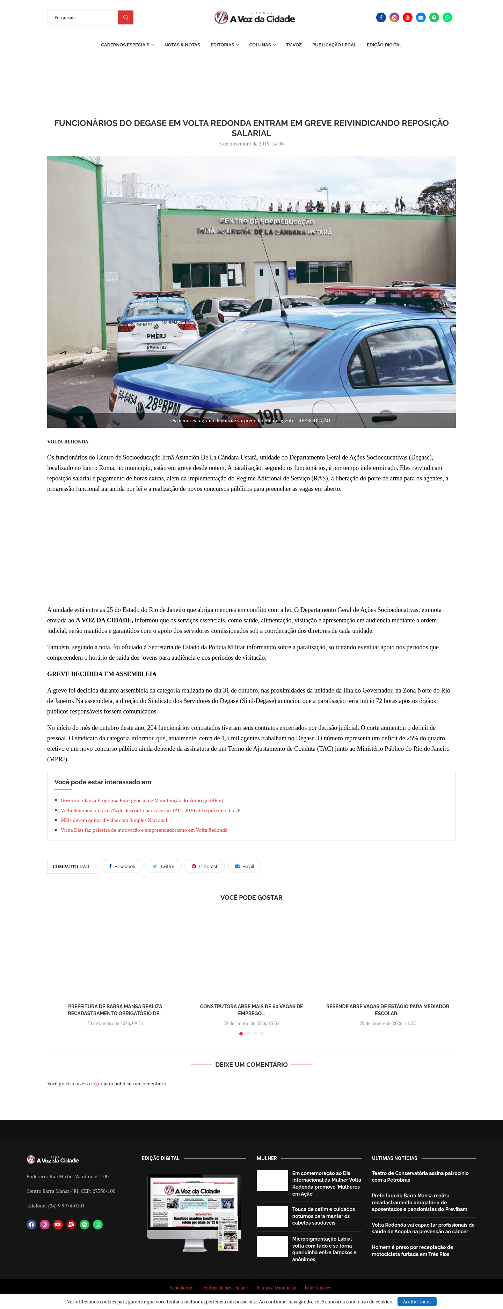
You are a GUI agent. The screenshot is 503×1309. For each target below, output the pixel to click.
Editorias (222, 44)
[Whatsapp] (447, 17)
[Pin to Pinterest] (204, 866)
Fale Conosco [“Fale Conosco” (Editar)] (319, 1288)
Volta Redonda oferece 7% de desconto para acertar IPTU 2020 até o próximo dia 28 (151, 810)
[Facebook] (381, 17)
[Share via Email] (244, 866)
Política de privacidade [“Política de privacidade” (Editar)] (225, 1288)
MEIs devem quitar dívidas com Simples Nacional (114, 820)
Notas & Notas (182, 44)
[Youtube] (408, 17)
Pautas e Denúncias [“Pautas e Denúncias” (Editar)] (276, 1288)
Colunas (260, 44)
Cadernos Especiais (125, 44)
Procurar (125, 17)
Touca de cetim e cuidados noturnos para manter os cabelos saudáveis (323, 1216)
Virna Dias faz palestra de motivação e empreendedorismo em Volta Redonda (144, 829)
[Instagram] (394, 17)
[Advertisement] (251, 549)
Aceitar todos (417, 1301)
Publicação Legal (334, 44)
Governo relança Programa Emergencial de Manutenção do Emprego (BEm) (142, 800)
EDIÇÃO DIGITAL (384, 44)
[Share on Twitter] (163, 866)
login (96, 1083)
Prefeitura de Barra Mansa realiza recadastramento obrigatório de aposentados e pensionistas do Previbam (420, 1202)
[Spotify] (434, 17)
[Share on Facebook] (122, 866)
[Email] (421, 17)
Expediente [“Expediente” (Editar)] (180, 1288)
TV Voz (294, 44)
